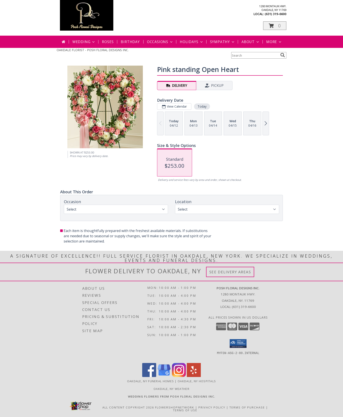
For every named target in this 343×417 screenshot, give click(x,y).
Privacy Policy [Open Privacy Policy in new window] (211, 407)
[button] (274, 25)
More (274, 41)
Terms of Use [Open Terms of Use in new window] (185, 410)
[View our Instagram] (179, 376)
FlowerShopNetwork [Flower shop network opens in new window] (174, 407)
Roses (108, 41)
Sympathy (222, 41)
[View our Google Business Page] (164, 376)
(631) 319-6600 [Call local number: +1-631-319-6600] (275, 14)
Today (202, 106)
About (251, 41)
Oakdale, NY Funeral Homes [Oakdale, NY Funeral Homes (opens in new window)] (150, 381)
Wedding (84, 41)
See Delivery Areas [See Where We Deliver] (230, 271)
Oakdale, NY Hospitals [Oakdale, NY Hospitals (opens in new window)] (197, 381)
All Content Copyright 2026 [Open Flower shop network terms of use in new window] (128, 407)
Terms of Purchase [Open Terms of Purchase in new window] (247, 407)
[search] (282, 55)
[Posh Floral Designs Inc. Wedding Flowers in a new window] (171, 396)
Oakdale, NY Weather (171, 389)
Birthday (130, 41)
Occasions (160, 41)
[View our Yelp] (194, 376)
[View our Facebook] (149, 376)
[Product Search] (254, 55)
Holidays (191, 41)
